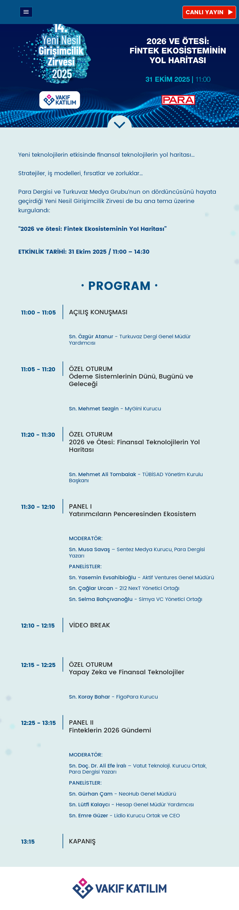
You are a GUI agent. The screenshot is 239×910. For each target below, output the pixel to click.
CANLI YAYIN (209, 12)
